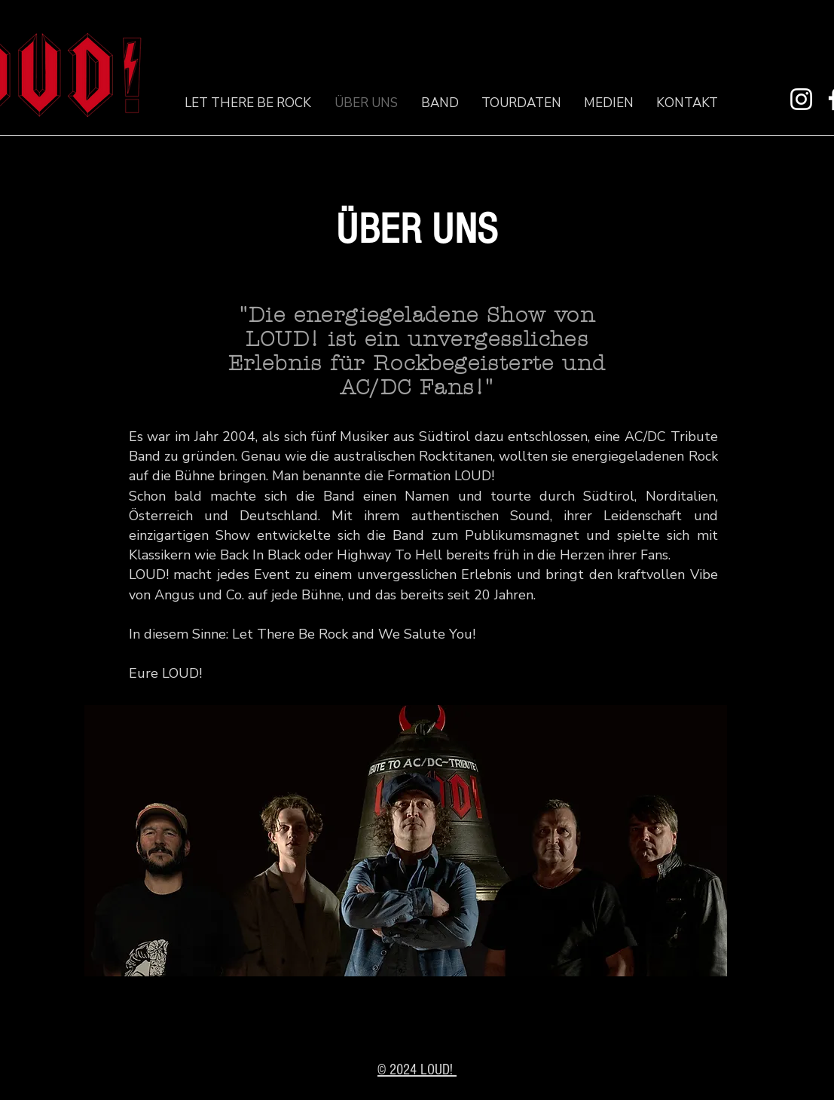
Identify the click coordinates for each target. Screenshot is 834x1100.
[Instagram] (801, 99)
